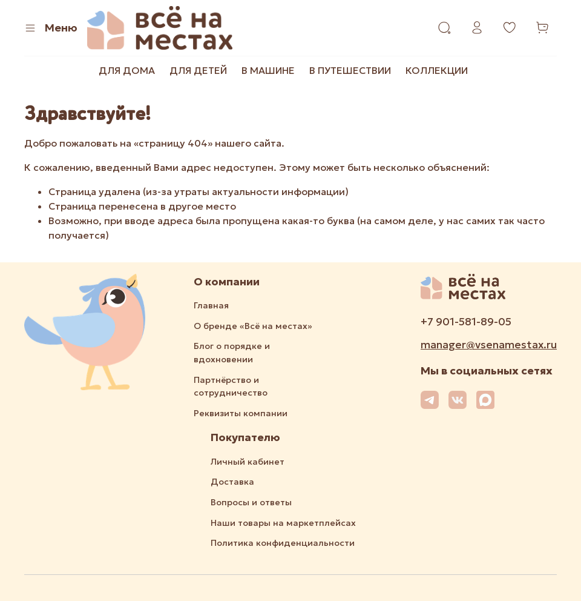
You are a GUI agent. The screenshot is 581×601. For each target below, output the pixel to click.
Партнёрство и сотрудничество (231, 386)
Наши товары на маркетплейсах (283, 522)
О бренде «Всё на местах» (253, 325)
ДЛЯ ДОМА (127, 70)
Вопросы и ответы (251, 502)
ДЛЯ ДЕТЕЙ (198, 70)
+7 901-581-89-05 (466, 321)
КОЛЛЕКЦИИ (436, 70)
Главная (211, 305)
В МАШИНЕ (268, 70)
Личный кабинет (247, 461)
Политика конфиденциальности (283, 542)
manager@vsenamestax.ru (489, 344)
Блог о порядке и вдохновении (232, 352)
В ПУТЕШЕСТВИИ (350, 70)
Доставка (232, 481)
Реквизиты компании (240, 413)
